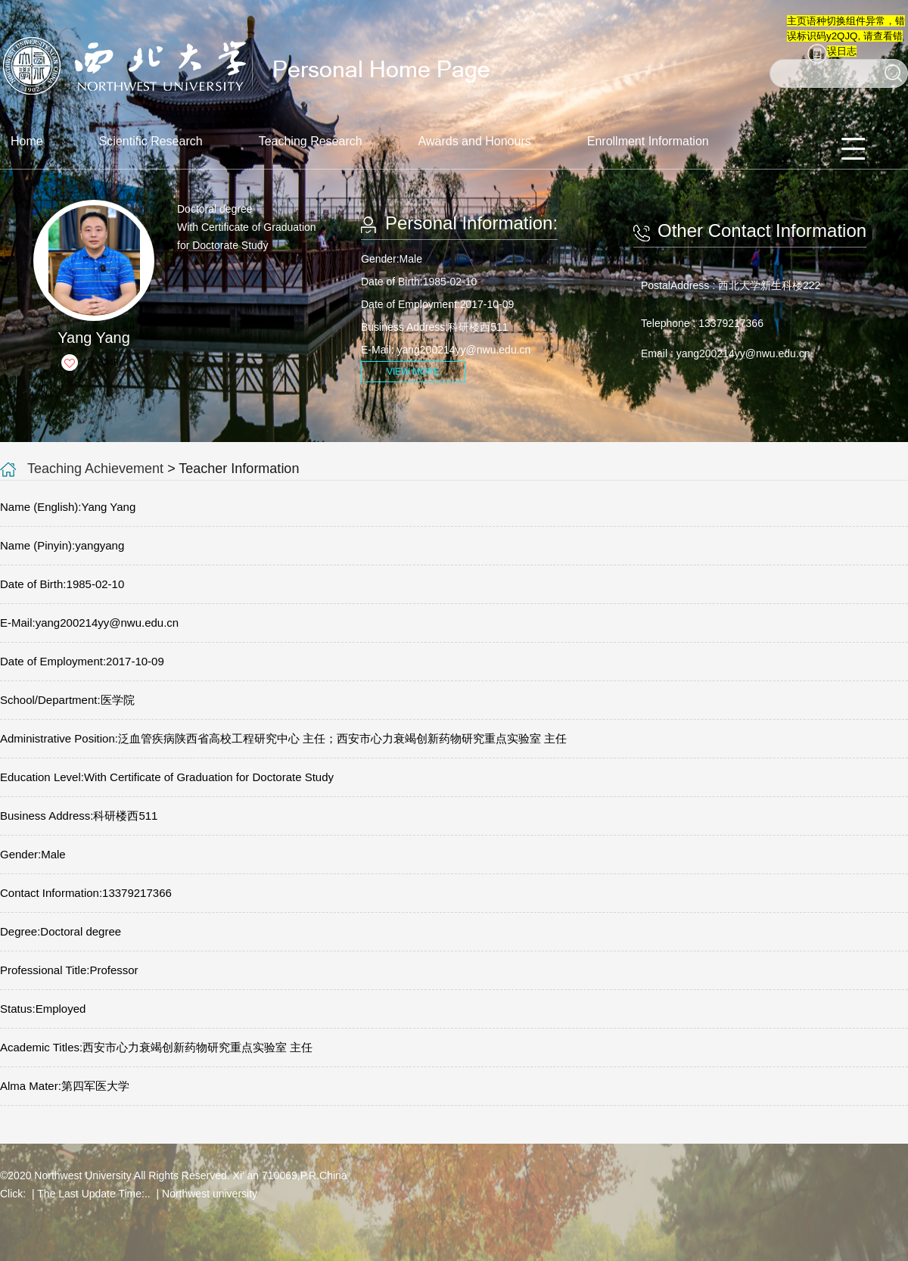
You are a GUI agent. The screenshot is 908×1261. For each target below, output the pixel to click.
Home (27, 141)
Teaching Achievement (95, 468)
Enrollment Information (648, 141)
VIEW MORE (413, 371)
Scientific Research (151, 141)
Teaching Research (310, 141)
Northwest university (209, 1194)
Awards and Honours (474, 141)
